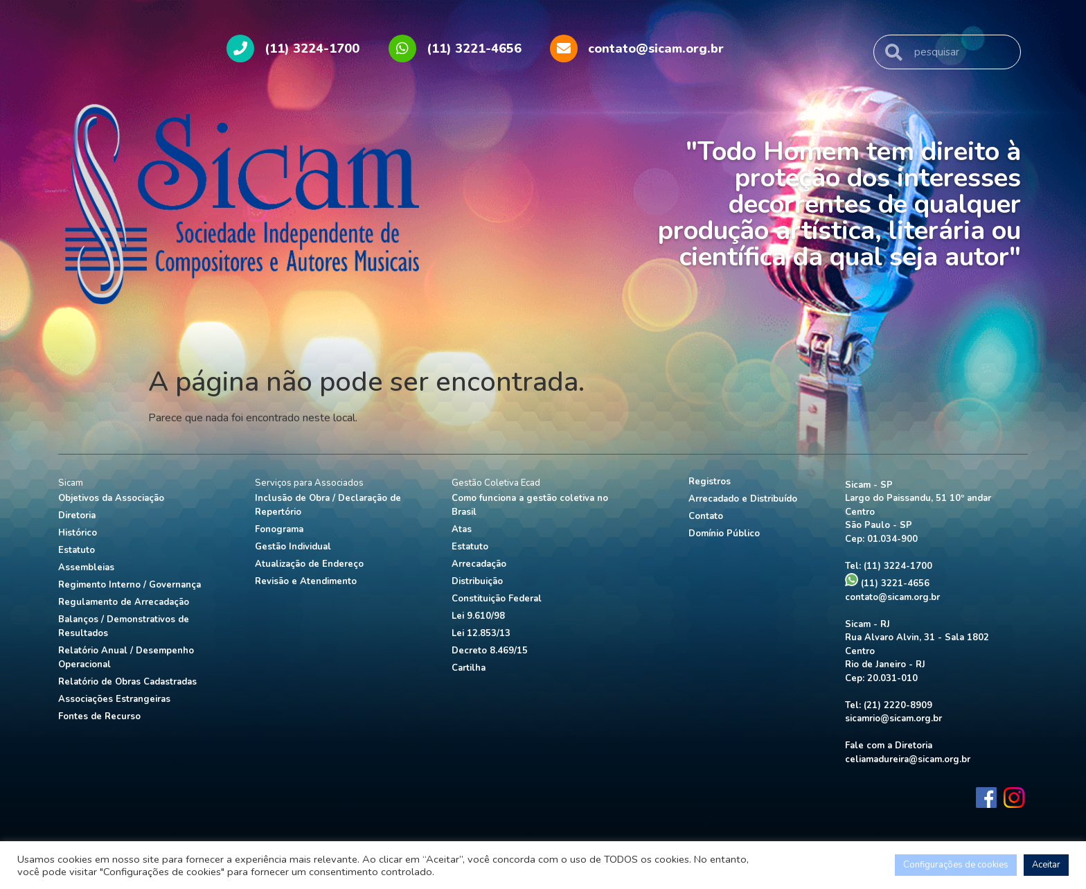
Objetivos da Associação (111, 498)
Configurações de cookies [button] (955, 865)
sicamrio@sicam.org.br (893, 718)
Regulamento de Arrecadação (123, 602)
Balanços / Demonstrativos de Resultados (123, 626)
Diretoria (77, 515)
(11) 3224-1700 (898, 566)
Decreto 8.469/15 (490, 650)
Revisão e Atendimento (306, 581)
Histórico (77, 533)
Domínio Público (724, 533)
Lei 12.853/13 (481, 633)
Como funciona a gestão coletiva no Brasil (530, 505)
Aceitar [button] (1046, 865)
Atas (462, 529)
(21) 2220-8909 (898, 705)
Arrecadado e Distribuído (742, 499)
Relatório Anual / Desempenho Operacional (126, 657)
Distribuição (477, 581)
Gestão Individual (293, 546)
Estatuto (76, 550)
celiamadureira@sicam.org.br (907, 759)
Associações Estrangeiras (114, 699)
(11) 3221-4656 (887, 583)
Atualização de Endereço (309, 564)
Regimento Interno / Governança (129, 585)
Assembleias (86, 567)
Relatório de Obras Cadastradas (127, 682)
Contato (705, 516)
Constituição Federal (497, 598)
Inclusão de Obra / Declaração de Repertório (328, 505)
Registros (709, 481)
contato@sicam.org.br (892, 597)
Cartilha (469, 668)
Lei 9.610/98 (478, 616)
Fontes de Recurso (99, 716)
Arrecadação (479, 564)
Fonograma (279, 529)
